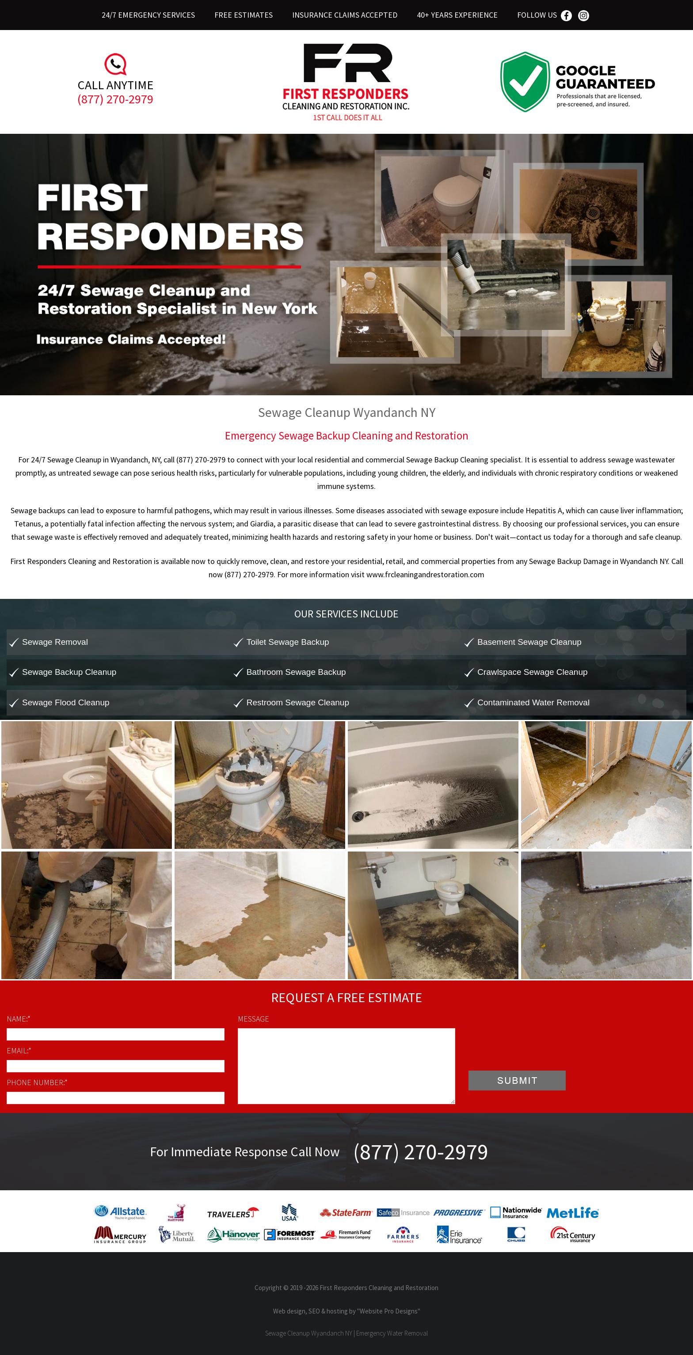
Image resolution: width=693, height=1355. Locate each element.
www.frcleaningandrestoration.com (425, 574)
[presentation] (535, 1046)
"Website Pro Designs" (388, 1311)
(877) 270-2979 (115, 99)
